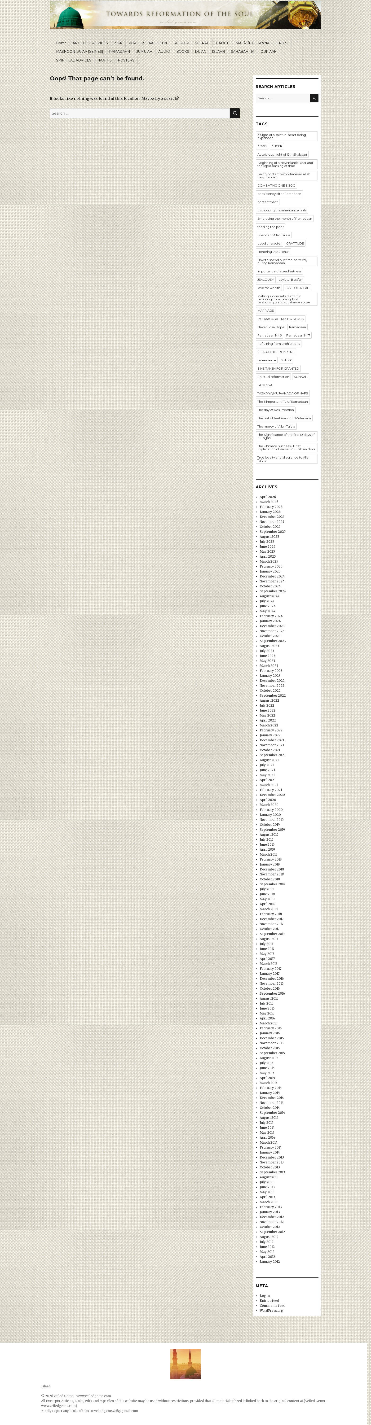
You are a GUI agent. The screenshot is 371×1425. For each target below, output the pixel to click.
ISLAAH (218, 51)
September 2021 (272, 755)
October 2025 (270, 527)
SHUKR (286, 360)
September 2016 (272, 994)
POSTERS (126, 60)
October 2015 (270, 1048)
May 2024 (267, 611)
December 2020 (272, 795)
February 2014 (271, 1147)
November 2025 (272, 522)
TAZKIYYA (264, 385)
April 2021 (267, 780)
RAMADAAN (119, 51)
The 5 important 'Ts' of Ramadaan (282, 401)
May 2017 (267, 954)
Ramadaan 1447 (298, 335)
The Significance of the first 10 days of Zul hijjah (285, 436)
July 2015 (266, 1063)
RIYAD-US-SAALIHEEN (147, 43)
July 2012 (267, 1242)
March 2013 (269, 1202)
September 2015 (272, 1053)
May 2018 (267, 899)
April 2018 (267, 904)
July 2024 (267, 601)
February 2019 (271, 859)
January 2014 (270, 1152)
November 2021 (272, 745)
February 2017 (270, 969)
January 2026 (270, 512)
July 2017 (266, 944)
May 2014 (267, 1133)
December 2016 (272, 979)
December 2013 (272, 1157)
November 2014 (272, 1103)
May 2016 (267, 1013)
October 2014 (270, 1108)
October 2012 (270, 1227)
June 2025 (267, 547)
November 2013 (272, 1162)
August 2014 (269, 1118)
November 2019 (271, 820)
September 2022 (273, 696)
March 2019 (268, 854)
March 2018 (269, 909)
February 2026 (271, 507)
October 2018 (270, 879)
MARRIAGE (265, 310)
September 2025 (273, 532)
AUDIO (164, 51)
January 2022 (270, 735)
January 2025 (270, 571)
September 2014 (272, 1113)
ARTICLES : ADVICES (90, 43)
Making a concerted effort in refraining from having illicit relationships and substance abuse (283, 299)
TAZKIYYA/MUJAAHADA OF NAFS (282, 393)
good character (269, 243)
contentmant (267, 202)
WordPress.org (271, 1311)
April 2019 (267, 850)
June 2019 (267, 845)
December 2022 (272, 681)
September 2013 (272, 1172)
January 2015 (270, 1093)
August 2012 (269, 1237)
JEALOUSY (265, 279)
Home (61, 43)
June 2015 (267, 1068)
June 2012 (267, 1247)
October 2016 (270, 989)
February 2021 (271, 790)
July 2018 (267, 889)
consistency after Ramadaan (279, 194)
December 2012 (272, 1217)
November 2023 (272, 631)
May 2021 (267, 775)
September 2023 (273, 641)
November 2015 (271, 1043)
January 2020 (270, 815)
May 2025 (267, 552)
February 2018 (271, 914)
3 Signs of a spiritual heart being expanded (281, 136)
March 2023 (269, 666)
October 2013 (270, 1167)
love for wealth (268, 288)
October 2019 (270, 825)
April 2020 (268, 800)
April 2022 (268, 720)
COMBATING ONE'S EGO (276, 185)
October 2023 (270, 636)
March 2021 (269, 785)
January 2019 (270, 864)
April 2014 (267, 1138)
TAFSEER (181, 43)
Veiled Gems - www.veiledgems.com (82, 1396)
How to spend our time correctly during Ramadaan (282, 261)
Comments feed (272, 1306)
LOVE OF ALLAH (297, 288)
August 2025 (269, 537)
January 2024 (270, 621)
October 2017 (269, 929)
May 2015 (267, 1073)
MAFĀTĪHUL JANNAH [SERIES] (262, 43)
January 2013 (270, 1212)
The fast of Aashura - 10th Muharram (284, 418)
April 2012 (267, 1257)
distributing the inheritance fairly (282, 210)
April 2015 (267, 1078)
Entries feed (269, 1301)
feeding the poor (270, 227)
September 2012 (272, 1232)
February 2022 (271, 730)
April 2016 (267, 1018)
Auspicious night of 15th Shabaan (282, 154)
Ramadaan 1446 (269, 335)
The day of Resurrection (275, 410)
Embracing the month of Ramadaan (284, 218)
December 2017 (271, 919)
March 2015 (268, 1083)
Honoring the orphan (273, 252)
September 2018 (272, 884)
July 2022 (267, 706)
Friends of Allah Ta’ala (273, 235)
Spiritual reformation (273, 377)
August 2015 (269, 1058)
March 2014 (269, 1143)
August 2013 (269, 1177)
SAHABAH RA (242, 51)
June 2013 (267, 1187)
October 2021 (270, 750)
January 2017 (269, 974)
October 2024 (270, 586)
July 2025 (267, 542)
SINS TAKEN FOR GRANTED (278, 368)
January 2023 (270, 676)
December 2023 (272, 626)
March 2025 (269, 562)
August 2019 (269, 835)
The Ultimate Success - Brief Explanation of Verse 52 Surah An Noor (286, 447)
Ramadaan (297, 327)
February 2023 (271, 671)
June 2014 (267, 1128)
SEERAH (202, 43)
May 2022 (267, 715)
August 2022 (269, 701)
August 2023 (269, 646)
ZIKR (118, 43)
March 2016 (268, 1023)
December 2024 (272, 576)
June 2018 (267, 894)
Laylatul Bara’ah (291, 279)
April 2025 (268, 557)
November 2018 (272, 874)
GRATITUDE (295, 243)
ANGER (276, 146)
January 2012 (270, 1262)
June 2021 (267, 770)
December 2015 (272, 1038)
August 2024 (269, 596)
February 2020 (271, 810)
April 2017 (267, 959)
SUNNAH (301, 377)
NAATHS (104, 60)
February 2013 (271, 1207)
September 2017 (272, 934)
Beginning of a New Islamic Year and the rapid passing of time (285, 164)
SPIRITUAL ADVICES (73, 60)
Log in (265, 1296)
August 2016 (269, 999)
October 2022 (270, 691)
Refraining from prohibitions (278, 343)
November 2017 (271, 924)
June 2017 (267, 949)
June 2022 (267, 710)
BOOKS (182, 51)
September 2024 (273, 591)
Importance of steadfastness (279, 271)
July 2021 (267, 765)
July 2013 (267, 1182)
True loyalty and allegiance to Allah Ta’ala (283, 458)
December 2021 (272, 740)
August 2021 (269, 760)
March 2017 (268, 964)
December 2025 (272, 517)
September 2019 (272, 830)
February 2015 (271, 1088)
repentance (266, 360)
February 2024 (271, 616)
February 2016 (271, 1028)
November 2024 (272, 581)
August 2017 (269, 939)
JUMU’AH (144, 51)
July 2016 (266, 1003)
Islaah (46, 1386)
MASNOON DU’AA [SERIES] (79, 51)
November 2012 (272, 1222)
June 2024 (268, 606)
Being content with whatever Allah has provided (283, 175)
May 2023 (267, 661)
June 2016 (267, 1008)
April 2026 (268, 497)
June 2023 (267, 656)
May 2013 (267, 1192)
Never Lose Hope (270, 327)
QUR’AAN (269, 51)
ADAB (262, 146)
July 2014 (267, 1123)
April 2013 (267, 1197)
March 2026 (269, 502)
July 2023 (267, 651)
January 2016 (270, 1033)
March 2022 (269, 725)
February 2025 (271, 566)
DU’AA (200, 51)
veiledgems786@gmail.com (116, 1411)
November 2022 (272, 686)
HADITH (223, 43)
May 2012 (267, 1252)
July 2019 (266, 840)
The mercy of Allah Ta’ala (276, 426)
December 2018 (272, 869)
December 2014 (272, 1098)
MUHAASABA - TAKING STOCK (280, 319)
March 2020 (269, 805)
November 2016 (271, 984)
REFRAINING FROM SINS (276, 352)
